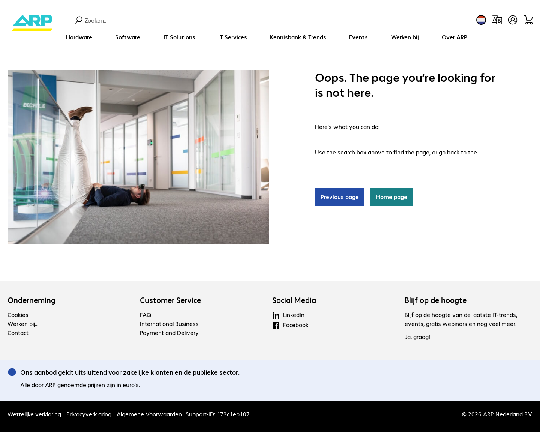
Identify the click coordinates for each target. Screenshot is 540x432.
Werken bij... (23, 323)
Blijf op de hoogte (435, 300)
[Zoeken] (275, 20)
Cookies (18, 314)
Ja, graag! (417, 336)
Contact (18, 332)
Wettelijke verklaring (34, 414)
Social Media (294, 300)
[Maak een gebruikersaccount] (512, 20)
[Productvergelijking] (497, 20)
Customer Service (170, 300)
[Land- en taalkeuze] (481, 20)
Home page (391, 197)
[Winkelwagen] (528, 20)
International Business (169, 323)
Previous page (340, 197)
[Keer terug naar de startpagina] (32, 30)
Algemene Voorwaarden (149, 414)
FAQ (145, 314)
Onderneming (32, 300)
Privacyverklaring (88, 414)
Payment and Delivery (169, 332)
